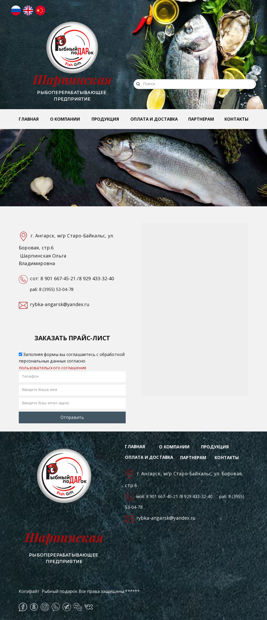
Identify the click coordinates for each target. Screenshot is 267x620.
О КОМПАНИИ (65, 119)
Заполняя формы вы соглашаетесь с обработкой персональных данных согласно (72, 361)
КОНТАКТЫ (236, 119)
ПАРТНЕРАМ (201, 119)
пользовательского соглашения (52, 368)
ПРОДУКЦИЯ (105, 119)
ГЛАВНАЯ (29, 119)
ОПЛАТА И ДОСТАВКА (154, 119)
